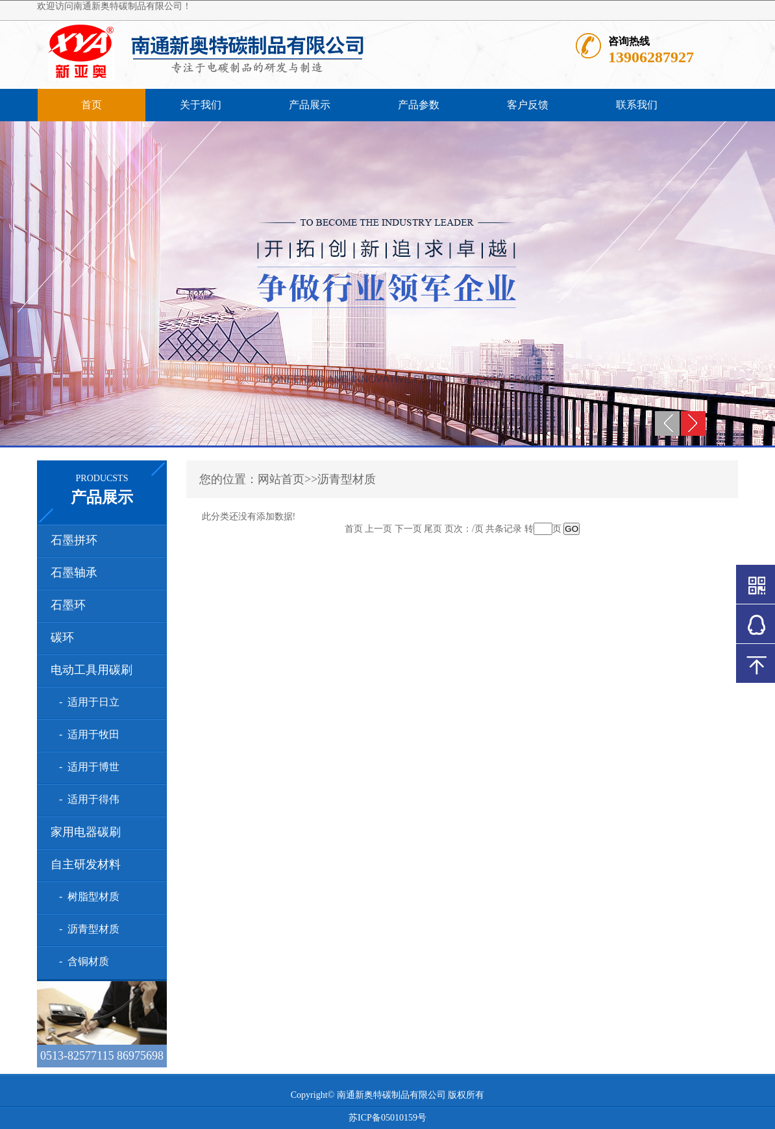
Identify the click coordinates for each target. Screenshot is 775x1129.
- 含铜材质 (81, 961)
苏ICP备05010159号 (387, 1118)
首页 (91, 104)
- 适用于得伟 (86, 799)
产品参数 (418, 104)
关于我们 (200, 104)
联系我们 (637, 104)
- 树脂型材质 (86, 896)
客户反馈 (527, 104)
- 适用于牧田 (86, 734)
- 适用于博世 (86, 766)
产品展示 (309, 104)
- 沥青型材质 (86, 928)
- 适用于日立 (86, 701)
